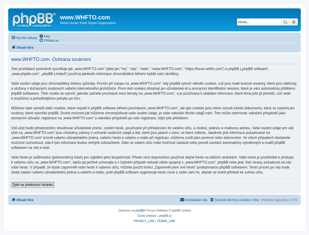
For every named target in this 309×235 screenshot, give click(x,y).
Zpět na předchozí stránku (32, 185)
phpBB (139, 210)
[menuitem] (44, 36)
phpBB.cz (165, 215)
